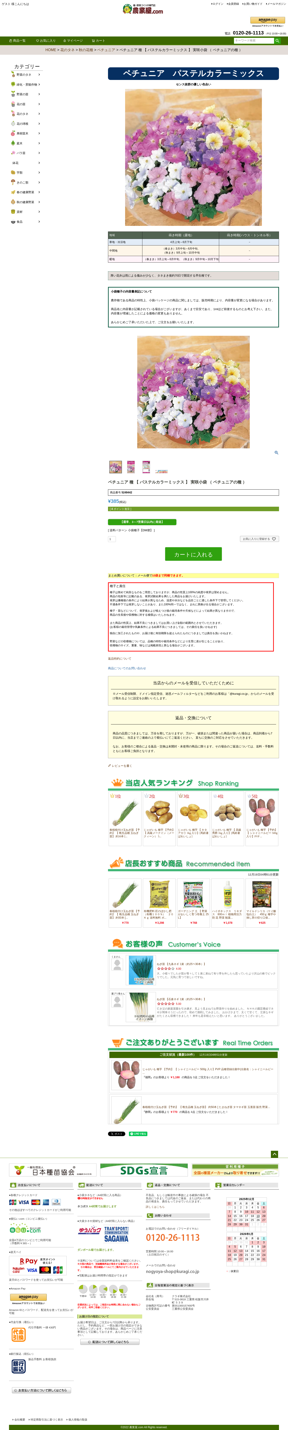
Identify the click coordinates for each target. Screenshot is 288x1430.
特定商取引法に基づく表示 (47, 1419)
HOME (50, 50)
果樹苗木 (22, 133)
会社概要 (19, 1419)
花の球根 (22, 123)
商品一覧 (17, 40)
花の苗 (21, 104)
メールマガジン (276, 3)
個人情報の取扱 (77, 1419)
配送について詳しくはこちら (110, 1342)
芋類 (19, 172)
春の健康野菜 (25, 192)
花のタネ (67, 50)
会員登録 (233, 3)
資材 (19, 211)
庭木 (19, 143)
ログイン (218, 3)
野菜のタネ (24, 74)
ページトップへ (274, 1154)
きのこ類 (22, 182)
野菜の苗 (22, 94)
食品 (19, 221)
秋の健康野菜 (25, 202)
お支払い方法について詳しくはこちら (41, 1390)
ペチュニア (106, 50)
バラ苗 (21, 153)
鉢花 (15, 163)
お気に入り (46, 40)
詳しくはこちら (155, 1206)
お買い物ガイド (253, 3)
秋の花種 (86, 50)
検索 (277, 41)
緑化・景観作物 (27, 84)
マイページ (73, 40)
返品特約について (119, 658)
